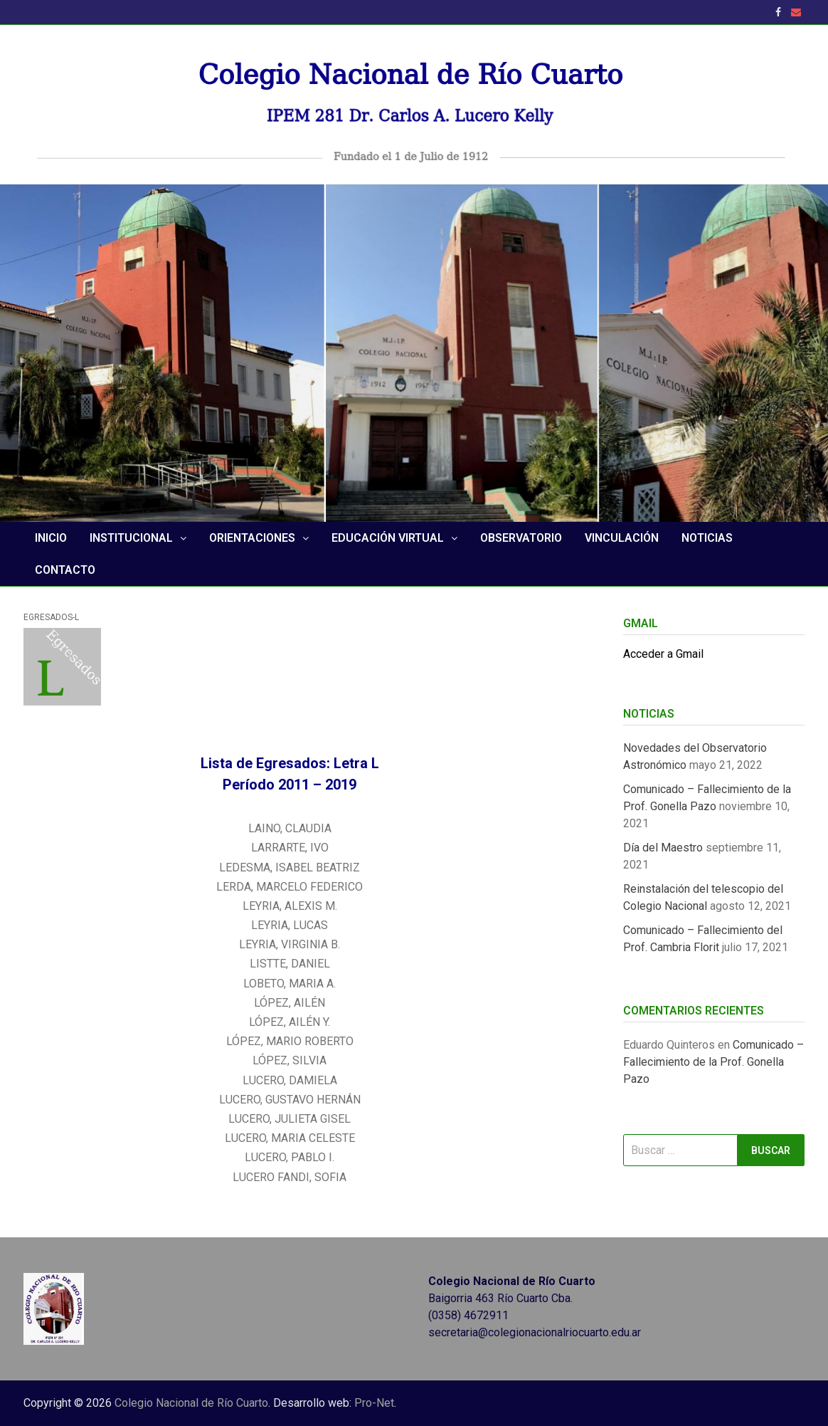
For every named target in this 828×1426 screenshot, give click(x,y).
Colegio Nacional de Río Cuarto (191, 1403)
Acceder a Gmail (663, 654)
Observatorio (521, 538)
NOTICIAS (707, 538)
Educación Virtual (387, 538)
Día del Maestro (663, 847)
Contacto (65, 570)
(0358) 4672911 (468, 1315)
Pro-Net (374, 1403)
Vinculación (622, 538)
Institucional (131, 538)
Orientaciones (252, 538)
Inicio (51, 538)
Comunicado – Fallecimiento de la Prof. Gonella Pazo (713, 1062)
